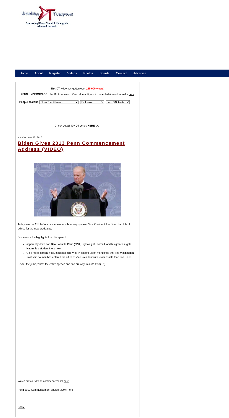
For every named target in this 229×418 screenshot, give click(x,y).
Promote (39, 79)
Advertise (139, 73)
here (66, 381)
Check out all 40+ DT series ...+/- (77, 125)
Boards (105, 73)
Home (24, 73)
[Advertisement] (116, 38)
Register (55, 73)
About (38, 73)
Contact (121, 73)
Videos (72, 73)
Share (21, 407)
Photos (88, 73)
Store (23, 79)
